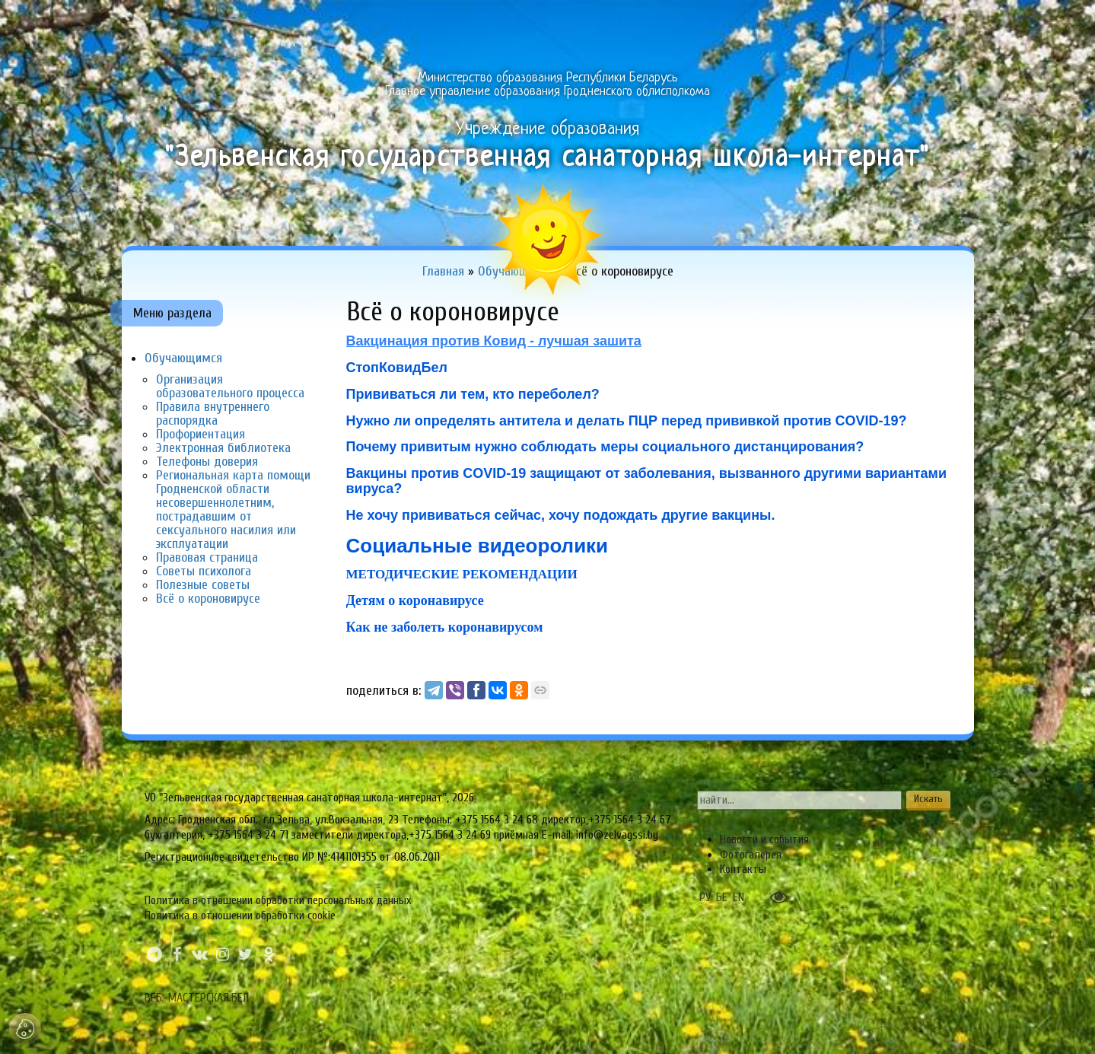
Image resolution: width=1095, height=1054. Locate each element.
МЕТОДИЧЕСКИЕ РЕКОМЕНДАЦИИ (462, 574)
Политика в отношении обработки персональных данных (278, 900)
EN (738, 897)
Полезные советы (203, 585)
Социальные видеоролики (480, 545)
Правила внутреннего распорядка (212, 413)
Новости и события (764, 839)
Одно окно (350, 20)
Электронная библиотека (223, 448)
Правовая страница (207, 557)
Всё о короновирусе (208, 599)
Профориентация (200, 434)
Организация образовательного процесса (230, 386)
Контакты (743, 869)
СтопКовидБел (396, 367)
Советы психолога (203, 571)
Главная (156, 20)
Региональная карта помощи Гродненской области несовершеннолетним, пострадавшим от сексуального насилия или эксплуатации (233, 509)
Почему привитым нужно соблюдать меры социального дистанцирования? (605, 446)
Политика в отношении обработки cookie (240, 915)
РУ (705, 897)
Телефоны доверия (207, 462)
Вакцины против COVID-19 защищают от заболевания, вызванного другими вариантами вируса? (646, 481)
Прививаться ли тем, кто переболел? (473, 394)
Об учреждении (250, 20)
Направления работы (459, 20)
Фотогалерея (750, 854)
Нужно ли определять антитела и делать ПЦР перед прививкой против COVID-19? (626, 420)
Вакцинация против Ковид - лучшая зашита (493, 341)
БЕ (721, 897)
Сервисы (937, 20)
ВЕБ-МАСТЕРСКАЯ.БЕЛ (197, 998)
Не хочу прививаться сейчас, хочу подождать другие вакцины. (560, 515)
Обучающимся (713, 20)
